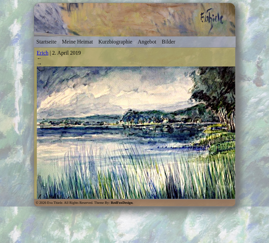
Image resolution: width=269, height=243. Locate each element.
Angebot (147, 42)
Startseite (46, 42)
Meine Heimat (77, 42)
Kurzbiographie (115, 42)
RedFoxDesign (122, 203)
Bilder (168, 42)
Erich (43, 53)
